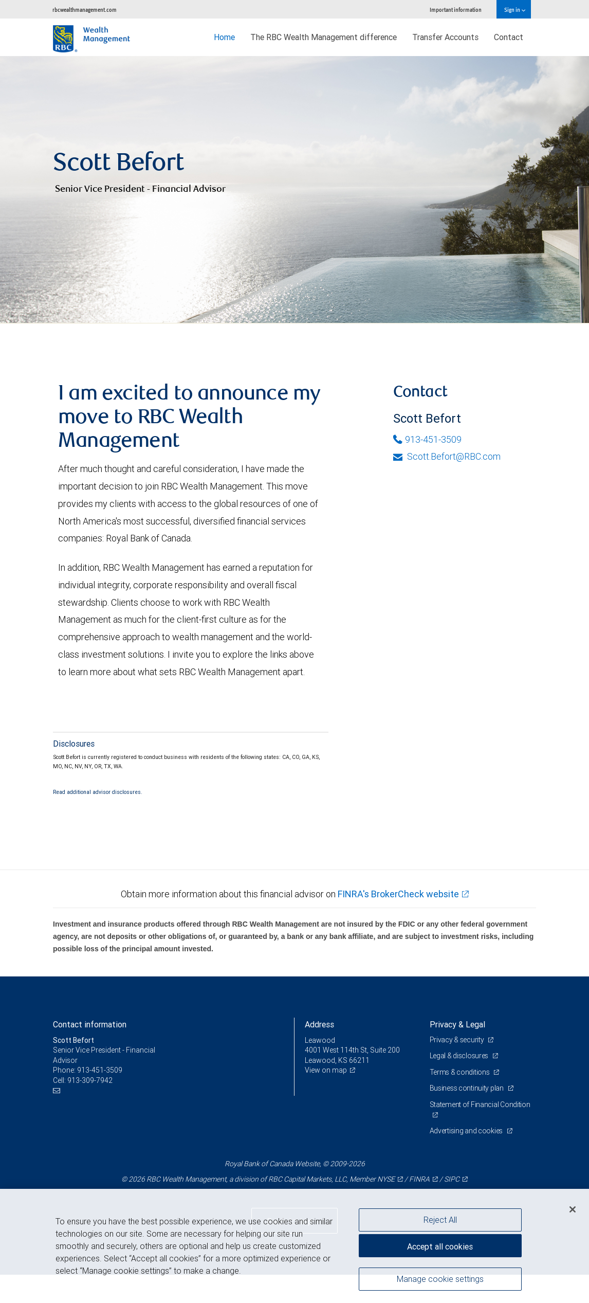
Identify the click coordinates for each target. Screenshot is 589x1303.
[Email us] (58, 1119)
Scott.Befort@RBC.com (447, 485)
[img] (294, 204)
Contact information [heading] (89, 1052)
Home (224, 37)
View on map (326, 1098)
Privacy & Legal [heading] (457, 1052)
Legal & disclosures (460, 1084)
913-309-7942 (90, 1108)
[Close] (572, 1209)
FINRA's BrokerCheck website (398, 922)
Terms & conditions (460, 1100)
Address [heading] (319, 1052)
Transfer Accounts (445, 37)
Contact (508, 37)
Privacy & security (458, 1068)
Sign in (514, 9)
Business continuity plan (467, 1116)
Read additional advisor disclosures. (97, 820)
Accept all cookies (440, 1246)
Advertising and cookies (467, 1159)
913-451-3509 (427, 467)
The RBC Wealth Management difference (323, 37)
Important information (456, 9)
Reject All (440, 1220)
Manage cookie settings (440, 1279)
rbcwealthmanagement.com (84, 9)
